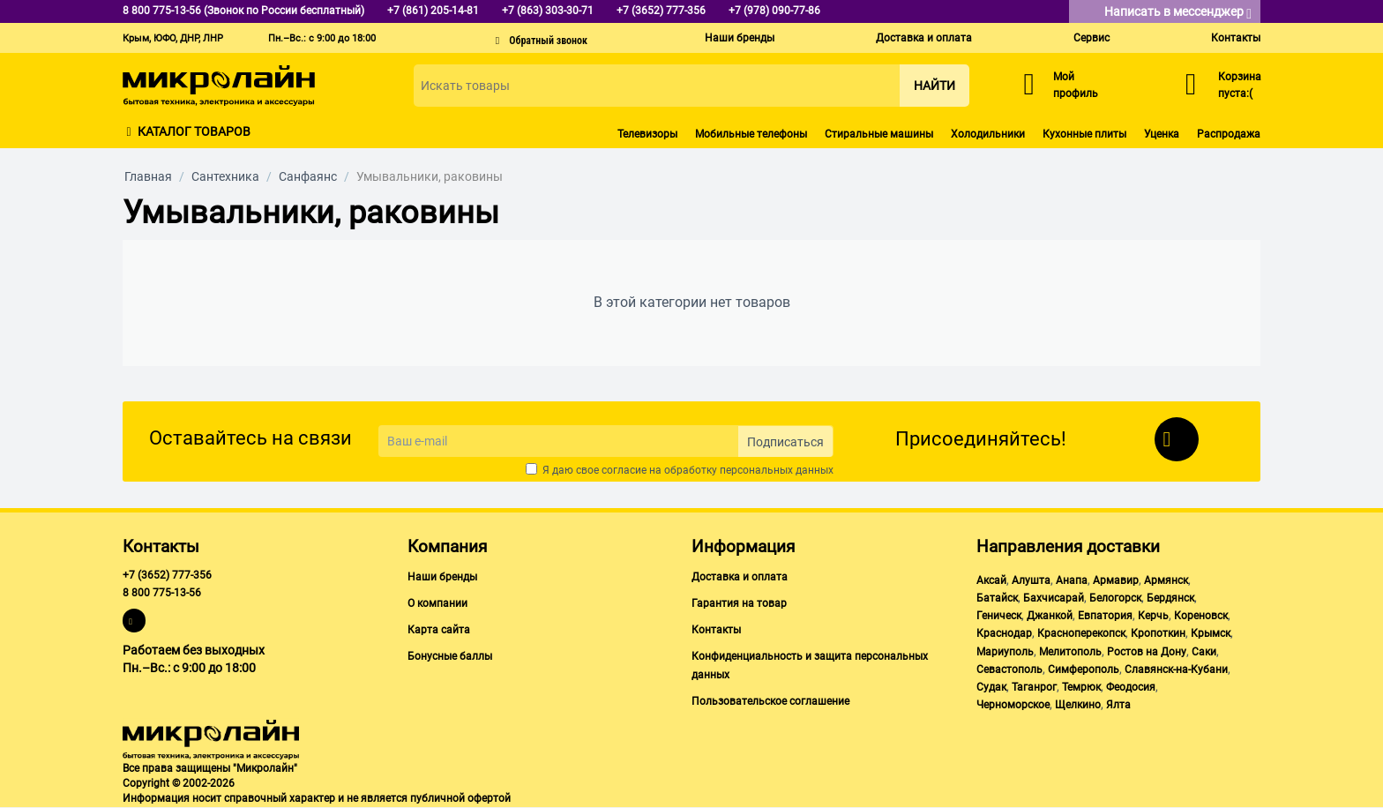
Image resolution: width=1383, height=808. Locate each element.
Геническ (998, 616)
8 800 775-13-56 (162, 593)
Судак (991, 687)
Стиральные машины (879, 134)
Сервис (1091, 38)
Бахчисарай (1053, 598)
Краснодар (1004, 633)
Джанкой (1050, 616)
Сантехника (225, 176)
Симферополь (1083, 669)
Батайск (997, 598)
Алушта (1031, 580)
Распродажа (1228, 134)
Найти (934, 86)
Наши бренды (739, 38)
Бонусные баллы (449, 656)
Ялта (1118, 705)
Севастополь (1009, 669)
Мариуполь (1005, 652)
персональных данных (777, 470)
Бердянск (1170, 598)
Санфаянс (308, 176)
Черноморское (1013, 705)
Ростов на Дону (1146, 652)
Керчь (1153, 616)
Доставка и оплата (924, 38)
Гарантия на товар (739, 603)
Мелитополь (1070, 652)
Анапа (1072, 580)
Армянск (1166, 580)
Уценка (1161, 134)
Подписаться (785, 442)
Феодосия (1130, 687)
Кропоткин (1158, 633)
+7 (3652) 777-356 (167, 575)
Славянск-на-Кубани (1176, 669)
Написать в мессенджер (1178, 12)
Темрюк (1081, 687)
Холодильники (988, 134)
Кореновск (1201, 616)
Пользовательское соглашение (770, 701)
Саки (1204, 652)
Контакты (1235, 38)
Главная (148, 176)
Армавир (1116, 580)
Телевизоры (647, 134)
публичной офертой (460, 798)
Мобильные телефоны (751, 134)
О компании (437, 603)
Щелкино (1078, 705)
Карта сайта (438, 630)
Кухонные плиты (1084, 134)
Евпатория (1105, 616)
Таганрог (1034, 687)
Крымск (1210, 633)
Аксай (991, 580)
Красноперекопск (1081, 633)
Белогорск (1115, 598)
